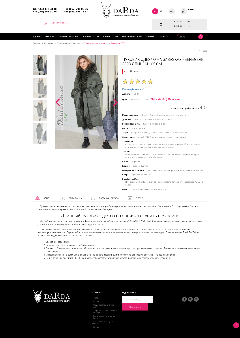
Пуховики (49, 36)
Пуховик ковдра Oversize (68, 43)
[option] (86, 102)
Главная (36, 43)
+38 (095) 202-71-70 (44, 11)
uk (161, 11)
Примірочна (71, 198)
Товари (95, 298)
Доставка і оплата (105, 198)
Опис (42, 198)
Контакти (163, 36)
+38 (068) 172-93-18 (44, 9)
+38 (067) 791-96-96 (76, 9)
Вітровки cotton (90, 36)
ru (155, 11)
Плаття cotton (110, 36)
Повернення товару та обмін (102, 322)
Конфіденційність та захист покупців (104, 311)
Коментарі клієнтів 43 (133, 89)
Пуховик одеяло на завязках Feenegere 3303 (104, 43)
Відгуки (37, 36)
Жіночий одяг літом (132, 36)
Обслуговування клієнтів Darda (103, 317)
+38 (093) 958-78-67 (76, 11)
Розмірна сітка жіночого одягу (103, 306)
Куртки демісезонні (69, 36)
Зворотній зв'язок (56, 23)
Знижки (150, 36)
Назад (203, 51)
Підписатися (135, 307)
